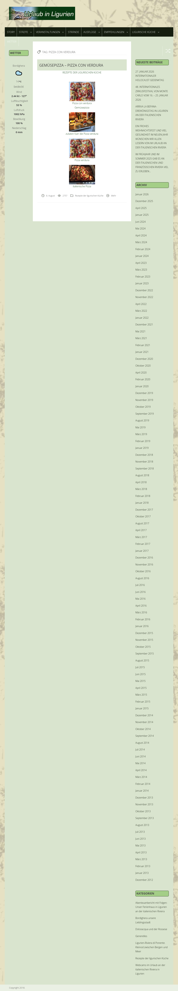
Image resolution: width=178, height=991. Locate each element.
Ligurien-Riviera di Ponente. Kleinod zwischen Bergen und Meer (151, 947)
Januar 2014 (142, 790)
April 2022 (141, 304)
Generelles (141, 936)
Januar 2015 (142, 708)
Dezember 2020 (144, 358)
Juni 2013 (140, 838)
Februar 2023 (142, 276)
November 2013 (144, 804)
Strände (73, 32)
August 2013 (142, 825)
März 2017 (141, 537)
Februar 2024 (142, 249)
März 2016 (141, 612)
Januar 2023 (142, 283)
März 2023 (141, 269)
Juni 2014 (140, 756)
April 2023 (141, 262)
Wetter (12, 41)
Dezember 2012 (144, 879)
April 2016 (141, 605)
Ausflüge (91, 32)
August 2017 (142, 523)
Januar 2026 (142, 194)
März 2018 (141, 489)
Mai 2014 (140, 763)
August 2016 (142, 578)
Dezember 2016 (144, 557)
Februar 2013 (142, 866)
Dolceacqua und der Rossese (151, 929)
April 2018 (141, 482)
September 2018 (144, 468)
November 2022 (144, 297)
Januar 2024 (142, 256)
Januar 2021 (142, 352)
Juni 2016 (140, 592)
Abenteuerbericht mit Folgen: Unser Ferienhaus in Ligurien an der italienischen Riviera (151, 907)
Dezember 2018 (144, 454)
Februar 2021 (142, 345)
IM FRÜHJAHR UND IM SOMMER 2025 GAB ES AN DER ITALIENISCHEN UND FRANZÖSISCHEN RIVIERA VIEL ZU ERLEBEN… (151, 163)
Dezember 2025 (144, 201)
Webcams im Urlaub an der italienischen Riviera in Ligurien (150, 969)
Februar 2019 (142, 441)
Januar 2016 (142, 626)
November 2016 (144, 564)
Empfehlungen (116, 32)
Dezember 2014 (144, 715)
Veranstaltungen (50, 32)
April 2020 (141, 372)
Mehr (113, 195)
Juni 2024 (140, 221)
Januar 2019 (142, 448)
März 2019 (141, 434)
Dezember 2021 (144, 324)
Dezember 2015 (144, 633)
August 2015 (142, 660)
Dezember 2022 (144, 290)
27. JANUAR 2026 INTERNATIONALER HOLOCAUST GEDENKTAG (149, 76)
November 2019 (144, 400)
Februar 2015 (142, 701)
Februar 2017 (142, 543)
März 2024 (141, 242)
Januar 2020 (142, 386)
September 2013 (144, 818)
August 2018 (142, 475)
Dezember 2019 (144, 393)
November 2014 (144, 722)
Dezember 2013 (144, 797)
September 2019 (144, 413)
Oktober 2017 (143, 516)
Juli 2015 (140, 667)
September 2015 (144, 653)
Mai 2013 (140, 845)
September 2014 (144, 735)
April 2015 (141, 688)
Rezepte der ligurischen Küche (89, 195)
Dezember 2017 (144, 509)
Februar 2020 (142, 379)
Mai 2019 (140, 427)
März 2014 (141, 777)
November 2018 (144, 461)
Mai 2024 (140, 228)
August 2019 (142, 420)
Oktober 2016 (143, 571)
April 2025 (141, 208)
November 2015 (144, 639)
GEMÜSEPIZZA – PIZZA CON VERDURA (71, 65)
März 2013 (141, 859)
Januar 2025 (142, 214)
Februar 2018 (142, 496)
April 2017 (141, 530)
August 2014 (142, 742)
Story (11, 32)
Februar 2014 (142, 784)
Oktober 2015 (143, 646)
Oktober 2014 (143, 729)
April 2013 (141, 852)
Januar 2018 (142, 502)
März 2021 (141, 338)
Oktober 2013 (143, 811)
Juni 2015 (140, 674)
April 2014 (141, 770)
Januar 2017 (142, 550)
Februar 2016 (142, 619)
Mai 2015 (140, 681)
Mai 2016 (140, 598)
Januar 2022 (142, 317)
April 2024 (141, 235)
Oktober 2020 (143, 365)
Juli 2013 (140, 831)
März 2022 (141, 310)
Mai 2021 (140, 331)
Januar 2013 (142, 873)
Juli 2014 (140, 749)
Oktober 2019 (143, 406)
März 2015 (141, 694)
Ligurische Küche (145, 32)
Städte (25, 32)
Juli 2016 (140, 585)
